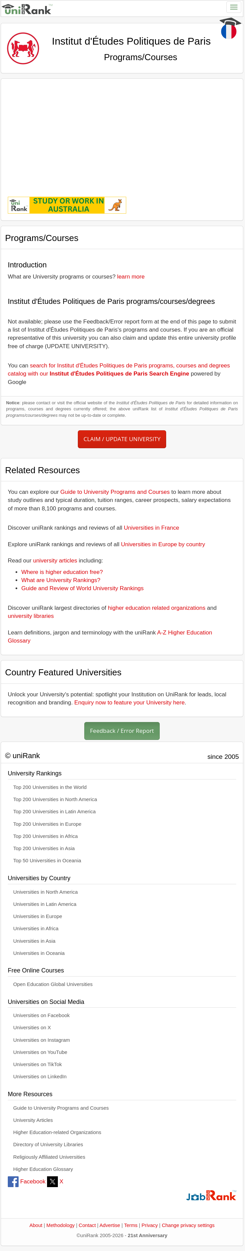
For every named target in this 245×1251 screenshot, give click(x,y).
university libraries (31, 616)
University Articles (33, 1120)
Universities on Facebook (41, 1015)
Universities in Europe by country (163, 544)
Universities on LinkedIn (40, 1076)
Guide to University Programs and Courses (115, 492)
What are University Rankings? (60, 580)
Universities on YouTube (40, 1052)
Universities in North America (45, 892)
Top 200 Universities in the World (50, 787)
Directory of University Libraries (48, 1144)
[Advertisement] (122, 133)
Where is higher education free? (62, 572)
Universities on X (32, 1027)
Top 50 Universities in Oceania (47, 860)
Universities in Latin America (44, 904)
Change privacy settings (188, 1225)
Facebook (26, 1181)
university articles (55, 560)
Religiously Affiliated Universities (49, 1157)
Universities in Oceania (39, 953)
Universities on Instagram (41, 1040)
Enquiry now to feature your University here (129, 702)
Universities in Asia (34, 941)
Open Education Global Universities (53, 984)
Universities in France (151, 528)
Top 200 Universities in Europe (47, 824)
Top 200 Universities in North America (55, 799)
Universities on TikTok (37, 1064)
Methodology (60, 1225)
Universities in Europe (37, 916)
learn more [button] (130, 276)
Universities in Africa (36, 928)
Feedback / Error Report (122, 731)
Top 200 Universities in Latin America (54, 811)
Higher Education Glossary (43, 1169)
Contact (87, 1225)
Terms (131, 1225)
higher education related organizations (156, 608)
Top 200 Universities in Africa (45, 836)
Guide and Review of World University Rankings (82, 588)
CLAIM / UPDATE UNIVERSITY (122, 439)
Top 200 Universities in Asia (44, 848)
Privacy (149, 1225)
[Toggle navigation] (233, 7)
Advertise (109, 1225)
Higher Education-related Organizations (57, 1132)
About (35, 1225)
